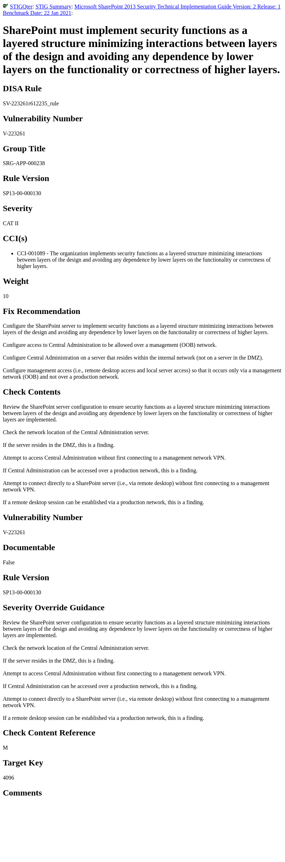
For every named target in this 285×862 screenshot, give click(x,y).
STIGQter (21, 7)
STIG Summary (53, 7)
